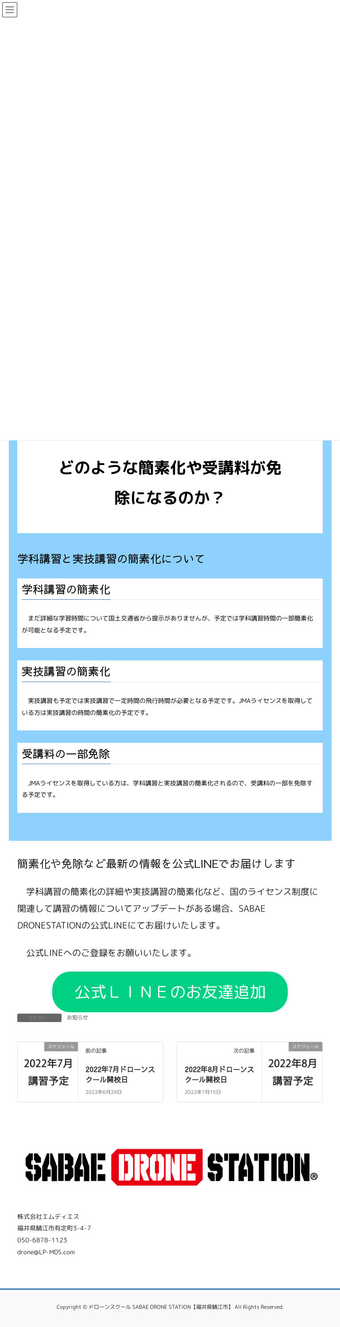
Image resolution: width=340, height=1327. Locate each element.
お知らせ (77, 1017)
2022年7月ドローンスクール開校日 (120, 1074)
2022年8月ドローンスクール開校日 (219, 1074)
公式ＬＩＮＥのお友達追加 (170, 991)
